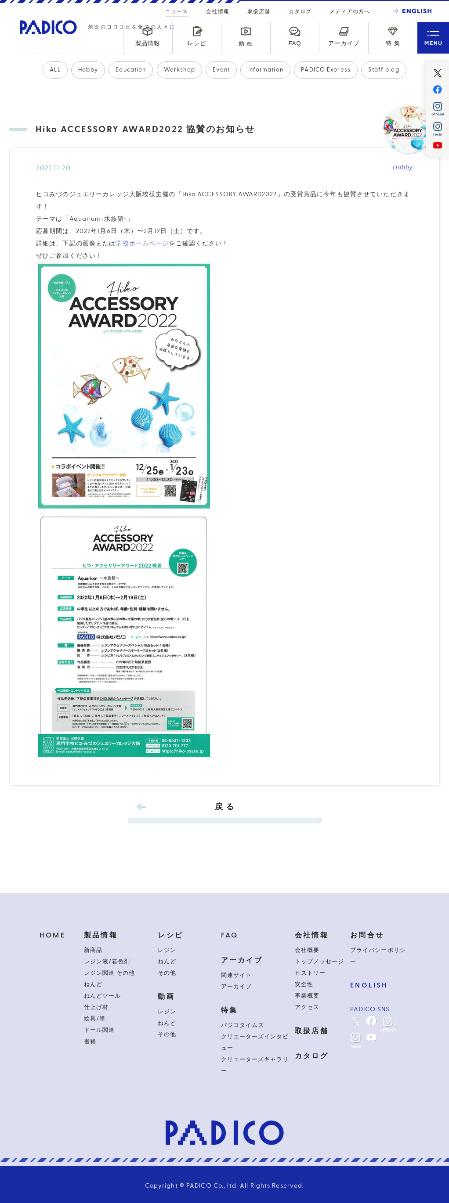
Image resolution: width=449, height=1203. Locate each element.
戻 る (224, 813)
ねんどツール (102, 995)
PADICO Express (326, 69)
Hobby (88, 69)
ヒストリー (310, 973)
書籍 (90, 1041)
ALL (55, 69)
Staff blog (383, 69)
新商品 (93, 950)
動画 (166, 996)
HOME (52, 935)
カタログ (300, 11)
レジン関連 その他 (109, 973)
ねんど (93, 984)
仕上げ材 (96, 1007)
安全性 (304, 984)
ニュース (176, 12)
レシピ (170, 935)
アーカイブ (242, 960)
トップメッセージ (319, 961)
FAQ (230, 935)
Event (221, 69)
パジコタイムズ (242, 1025)
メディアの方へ (350, 11)
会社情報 (217, 11)
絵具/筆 (94, 1018)
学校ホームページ (142, 244)
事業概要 (307, 995)
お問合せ (367, 935)
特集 (229, 1010)
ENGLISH (369, 985)
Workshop (179, 69)
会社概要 (307, 950)
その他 (167, 973)
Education (131, 69)
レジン (167, 950)
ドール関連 (99, 1030)
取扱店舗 (258, 11)
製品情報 (101, 935)
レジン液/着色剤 (107, 961)
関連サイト (236, 975)
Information (265, 69)
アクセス (307, 1007)
